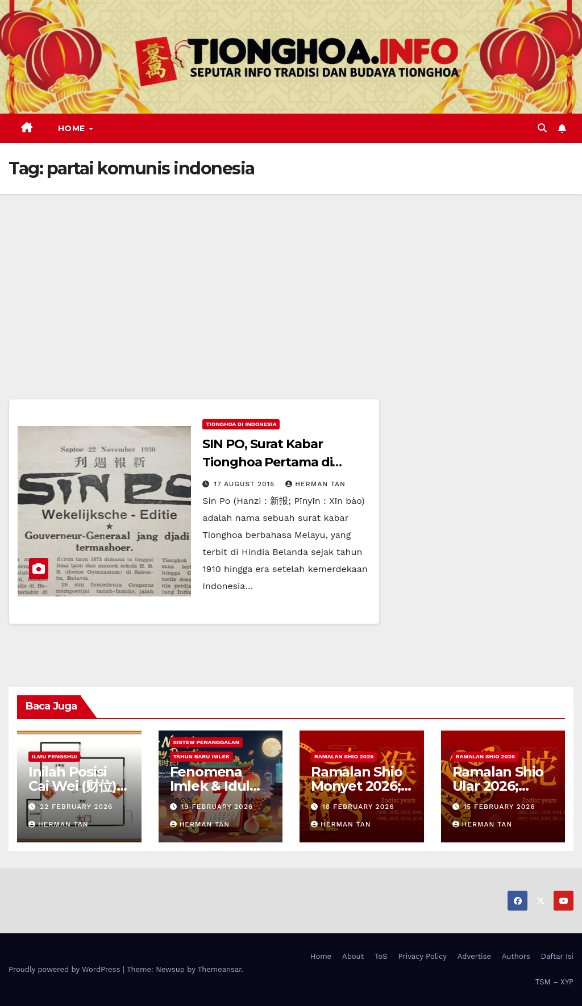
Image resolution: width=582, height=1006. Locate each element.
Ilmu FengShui (54, 756)
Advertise (474, 956)
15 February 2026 (499, 807)
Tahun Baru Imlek (201, 756)
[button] (542, 128)
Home (73, 128)
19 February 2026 (217, 807)
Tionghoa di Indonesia (241, 424)
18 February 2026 (358, 807)
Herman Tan (315, 484)
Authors (516, 956)
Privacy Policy (422, 956)
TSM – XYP (554, 982)
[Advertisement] (291, 279)
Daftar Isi (557, 956)
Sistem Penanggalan (206, 742)
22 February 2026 (76, 807)
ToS (381, 956)
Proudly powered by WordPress (66, 969)
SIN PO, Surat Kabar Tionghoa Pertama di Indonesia (267, 462)
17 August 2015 (245, 484)
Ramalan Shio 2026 (343, 756)
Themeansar (220, 969)
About (353, 956)
